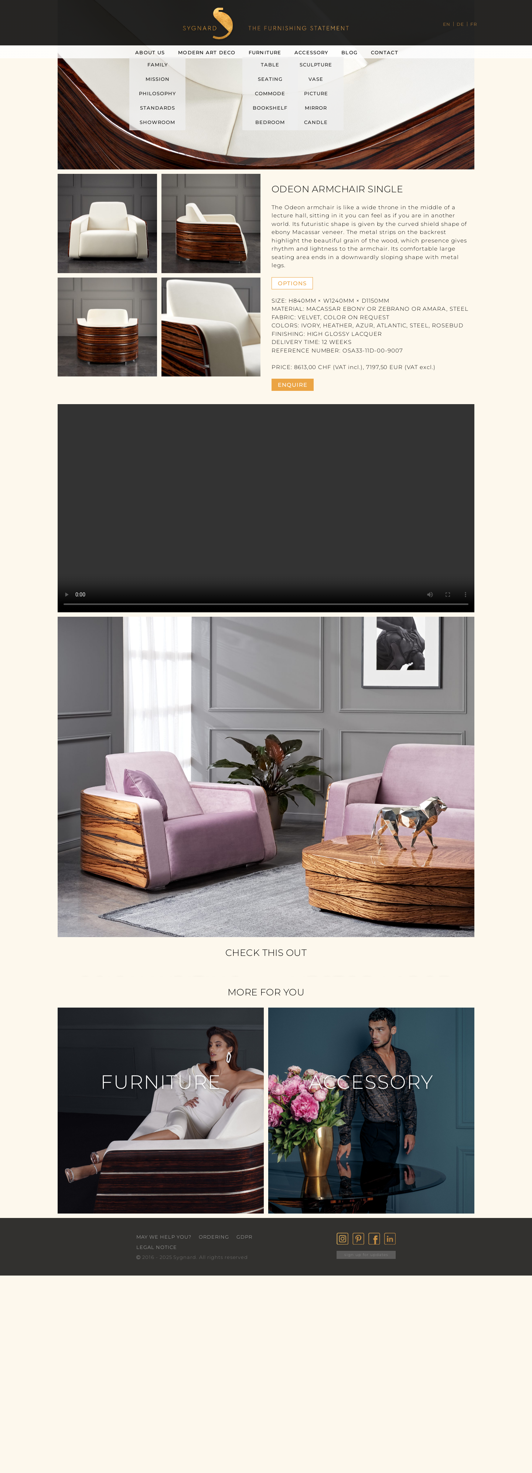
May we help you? (163, 1237)
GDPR (244, 1237)
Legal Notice (156, 1247)
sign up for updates (366, 1254)
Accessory (311, 52)
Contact (384, 52)
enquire (292, 384)
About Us (150, 52)
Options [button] (292, 283)
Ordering (214, 1237)
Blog (349, 52)
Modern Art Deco (206, 52)
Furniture (265, 52)
